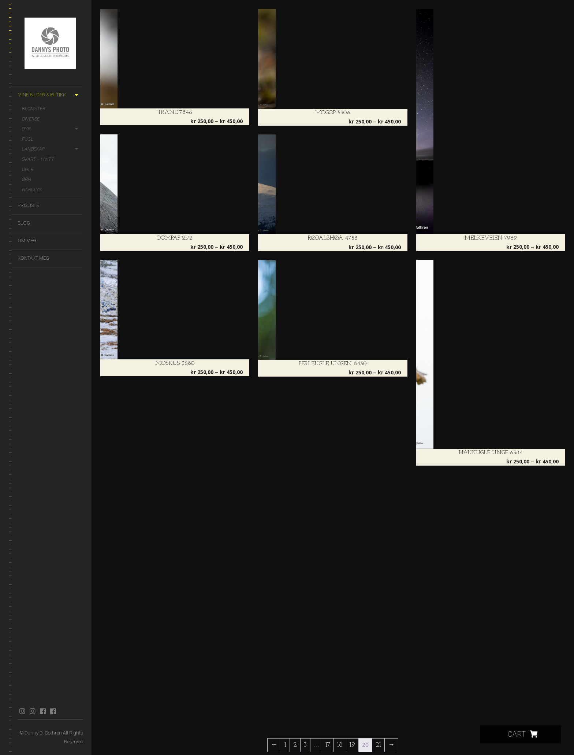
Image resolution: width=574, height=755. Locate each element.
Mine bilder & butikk (42, 94)
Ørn (26, 179)
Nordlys (31, 189)
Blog (24, 223)
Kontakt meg (33, 258)
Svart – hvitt (38, 159)
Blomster (33, 108)
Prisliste (28, 205)
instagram (22, 711)
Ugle (27, 169)
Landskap (33, 149)
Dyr (26, 129)
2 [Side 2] (295, 744)
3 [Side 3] (305, 744)
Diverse (31, 119)
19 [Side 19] (352, 744)
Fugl (27, 139)
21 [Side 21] (378, 744)
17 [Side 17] (327, 744)
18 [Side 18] (340, 744)
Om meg (27, 240)
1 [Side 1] (285, 744)
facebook (42, 711)
